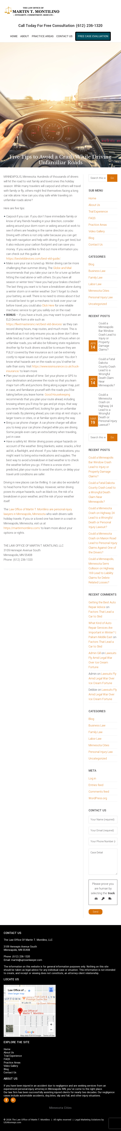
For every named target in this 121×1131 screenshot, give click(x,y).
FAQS (92, 218)
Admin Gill (95, 653)
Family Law (95, 278)
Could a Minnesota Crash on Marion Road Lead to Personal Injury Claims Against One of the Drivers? (103, 543)
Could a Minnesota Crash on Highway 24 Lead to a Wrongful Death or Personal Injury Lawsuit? (108, 410)
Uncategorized (98, 304)
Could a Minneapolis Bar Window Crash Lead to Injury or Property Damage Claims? (107, 336)
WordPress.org (98, 798)
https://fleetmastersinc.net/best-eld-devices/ (34, 324)
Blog (91, 238)
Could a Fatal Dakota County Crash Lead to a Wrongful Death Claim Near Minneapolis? (107, 372)
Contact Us (96, 245)
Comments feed (99, 792)
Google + (13, 1100)
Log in (92, 778)
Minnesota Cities (99, 291)
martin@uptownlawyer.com (26, 960)
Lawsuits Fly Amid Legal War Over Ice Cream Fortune (102, 678)
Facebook (6, 1100)
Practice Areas (98, 225)
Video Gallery (97, 231)
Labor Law (95, 284)
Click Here (48, 305)
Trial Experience (98, 212)
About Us (94, 205)
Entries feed (96, 785)
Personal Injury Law (101, 297)
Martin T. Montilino (60, 11)
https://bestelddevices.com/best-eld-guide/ (33, 259)
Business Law (97, 271)
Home (92, 198)
